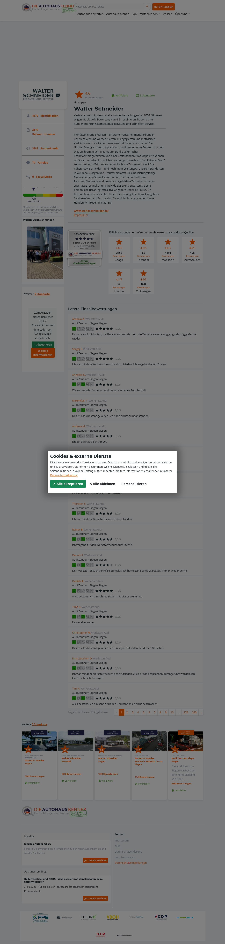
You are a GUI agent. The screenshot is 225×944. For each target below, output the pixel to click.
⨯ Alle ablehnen (102, 484)
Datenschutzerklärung (64, 475)
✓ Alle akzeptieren (68, 484)
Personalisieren (134, 484)
